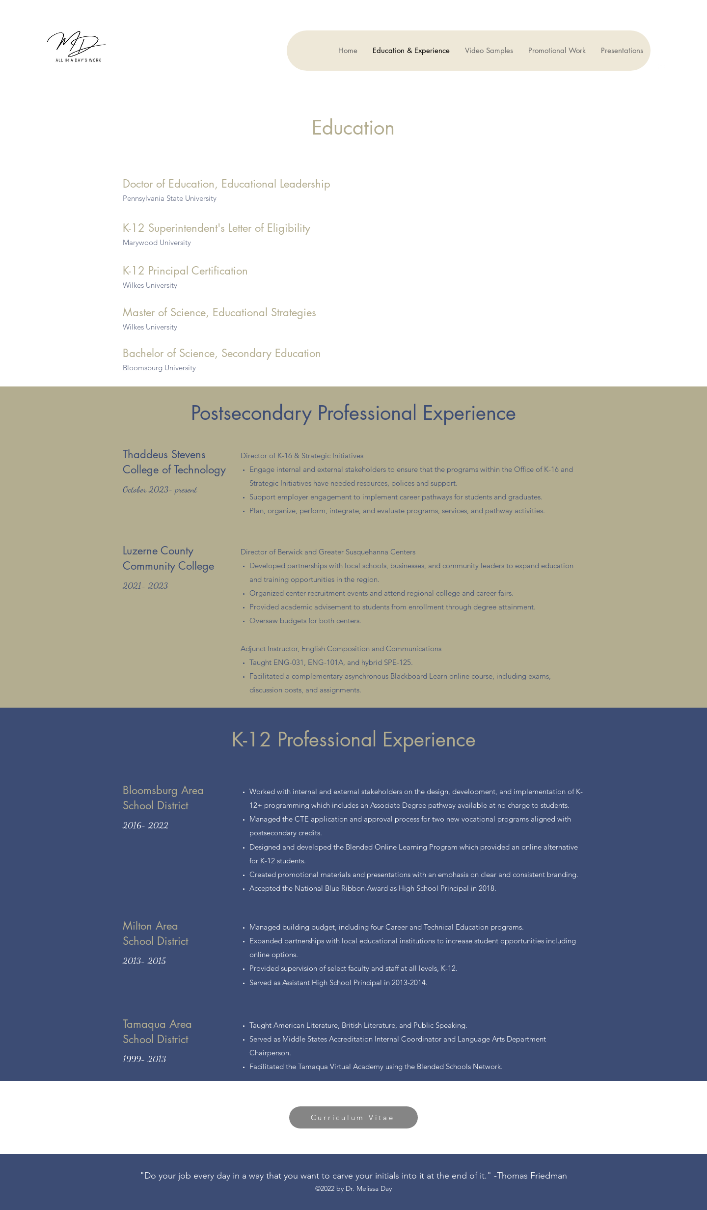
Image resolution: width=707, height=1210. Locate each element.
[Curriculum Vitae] (353, 1117)
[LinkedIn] (663, 67)
